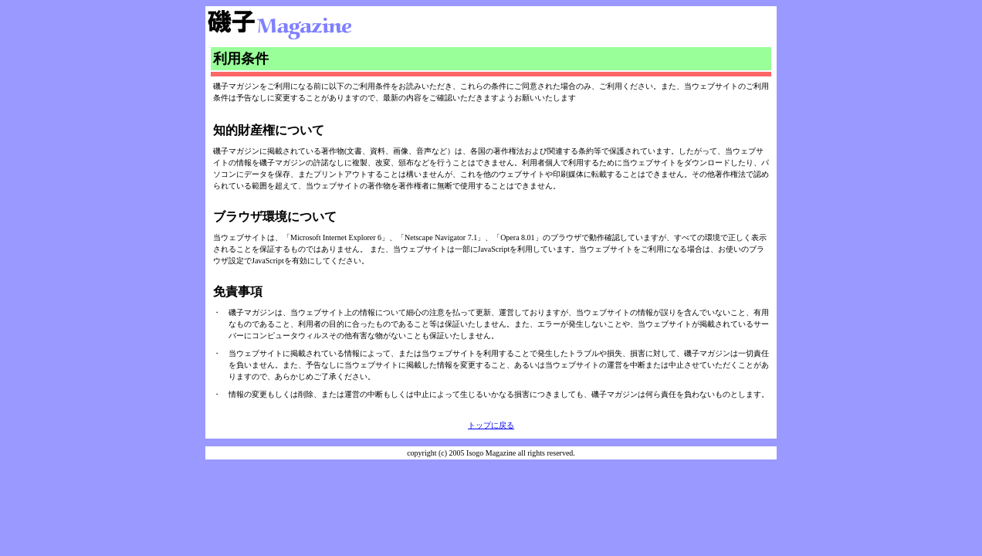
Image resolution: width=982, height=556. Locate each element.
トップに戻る (491, 425)
